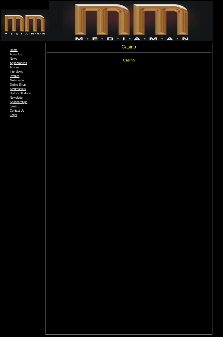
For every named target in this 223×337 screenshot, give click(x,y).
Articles (14, 67)
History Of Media (20, 93)
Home (14, 50)
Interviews (16, 71)
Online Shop (18, 84)
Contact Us (17, 110)
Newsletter (16, 97)
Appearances (18, 63)
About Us (16, 54)
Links (13, 106)
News (13, 58)
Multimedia (17, 80)
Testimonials (18, 89)
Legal (13, 115)
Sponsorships (18, 102)
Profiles (14, 76)
